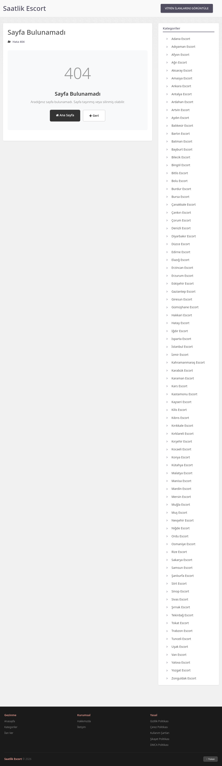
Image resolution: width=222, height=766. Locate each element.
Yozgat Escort (178, 670)
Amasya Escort (179, 78)
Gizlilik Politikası (159, 721)
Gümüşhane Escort (182, 307)
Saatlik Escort (24, 8)
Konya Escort (178, 457)
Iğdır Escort (177, 331)
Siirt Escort (176, 583)
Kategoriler (10, 727)
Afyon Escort (177, 54)
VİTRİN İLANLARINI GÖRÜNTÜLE (187, 8)
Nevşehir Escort (180, 520)
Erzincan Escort (179, 268)
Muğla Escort (178, 504)
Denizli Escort (178, 228)
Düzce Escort (178, 244)
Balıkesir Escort (179, 125)
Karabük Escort (179, 370)
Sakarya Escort (179, 560)
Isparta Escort (178, 339)
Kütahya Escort (179, 465)
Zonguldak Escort (181, 678)
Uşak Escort (177, 647)
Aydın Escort (177, 118)
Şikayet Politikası (160, 739)
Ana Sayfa (65, 115)
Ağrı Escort (176, 62)
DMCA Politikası (159, 745)
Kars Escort (176, 386)
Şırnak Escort (178, 607)
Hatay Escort (177, 323)
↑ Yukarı (210, 759)
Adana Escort (178, 39)
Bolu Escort (177, 181)
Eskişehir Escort (180, 283)
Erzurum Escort (179, 276)
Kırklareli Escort (180, 433)
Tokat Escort (177, 623)
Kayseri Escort (178, 402)
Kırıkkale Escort (179, 425)
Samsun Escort (179, 568)
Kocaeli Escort (178, 449)
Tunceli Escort (178, 639)
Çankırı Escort (178, 212)
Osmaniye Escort (180, 544)
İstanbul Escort (179, 346)
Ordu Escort (177, 536)
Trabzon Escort (179, 631)
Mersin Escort (178, 497)
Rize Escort (176, 552)
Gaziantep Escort (180, 291)
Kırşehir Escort (179, 441)
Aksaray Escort (179, 70)
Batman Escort (179, 141)
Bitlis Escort (177, 173)
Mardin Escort (178, 489)
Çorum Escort (178, 220)
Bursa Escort (177, 197)
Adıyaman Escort (180, 46)
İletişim (81, 727)
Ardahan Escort (179, 102)
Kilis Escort (176, 410)
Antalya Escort (179, 94)
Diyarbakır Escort (181, 236)
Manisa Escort (178, 481)
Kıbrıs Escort (177, 418)
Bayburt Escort (179, 149)
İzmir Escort (177, 355)
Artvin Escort (177, 110)
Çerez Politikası (159, 727)
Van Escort (176, 655)
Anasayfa (9, 721)
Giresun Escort (179, 299)
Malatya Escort (179, 473)
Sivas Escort (177, 599)
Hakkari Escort (179, 315)
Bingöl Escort (178, 165)
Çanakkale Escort (181, 204)
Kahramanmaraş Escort (185, 362)
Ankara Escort (178, 86)
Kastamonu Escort (181, 394)
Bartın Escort (178, 133)
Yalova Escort (178, 662)
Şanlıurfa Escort (180, 576)
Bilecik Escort (178, 157)
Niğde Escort (178, 528)
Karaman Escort (180, 378)
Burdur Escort (178, 189)
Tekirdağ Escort (179, 615)
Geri (94, 115)
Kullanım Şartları (159, 733)
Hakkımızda (84, 721)
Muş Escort (176, 512)
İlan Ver (8, 733)
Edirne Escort (178, 252)
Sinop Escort (177, 591)
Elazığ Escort (177, 260)
